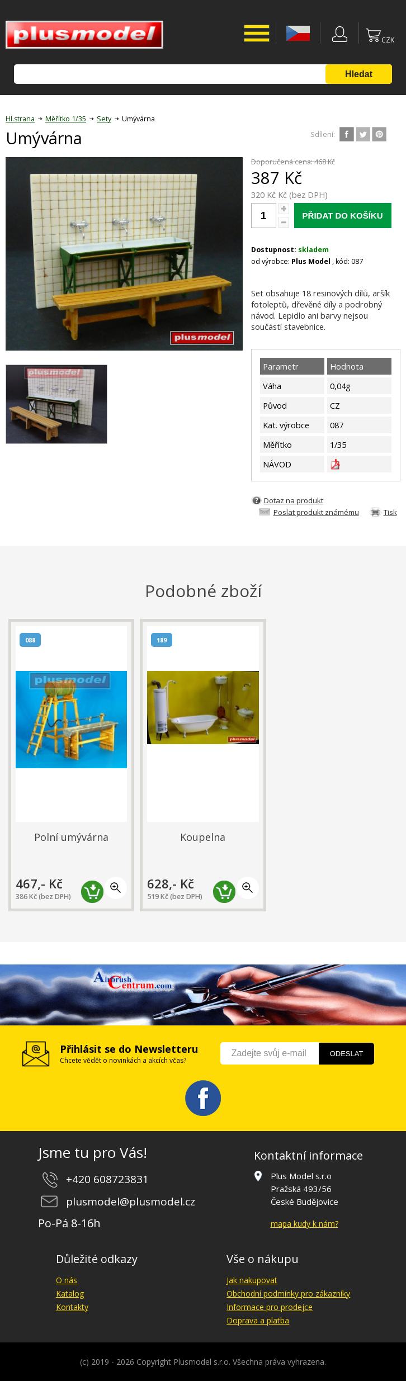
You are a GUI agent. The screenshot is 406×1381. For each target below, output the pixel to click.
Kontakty (72, 1307)
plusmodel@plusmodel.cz (130, 1201)
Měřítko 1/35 (65, 119)
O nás (66, 1280)
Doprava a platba (257, 1320)
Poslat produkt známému (316, 512)
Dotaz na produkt (293, 500)
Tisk (390, 512)
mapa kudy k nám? (304, 1223)
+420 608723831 (107, 1179)
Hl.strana (20, 119)
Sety (104, 119)
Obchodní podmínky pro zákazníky (288, 1293)
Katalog (70, 1293)
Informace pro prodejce (269, 1307)
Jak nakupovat (251, 1280)
